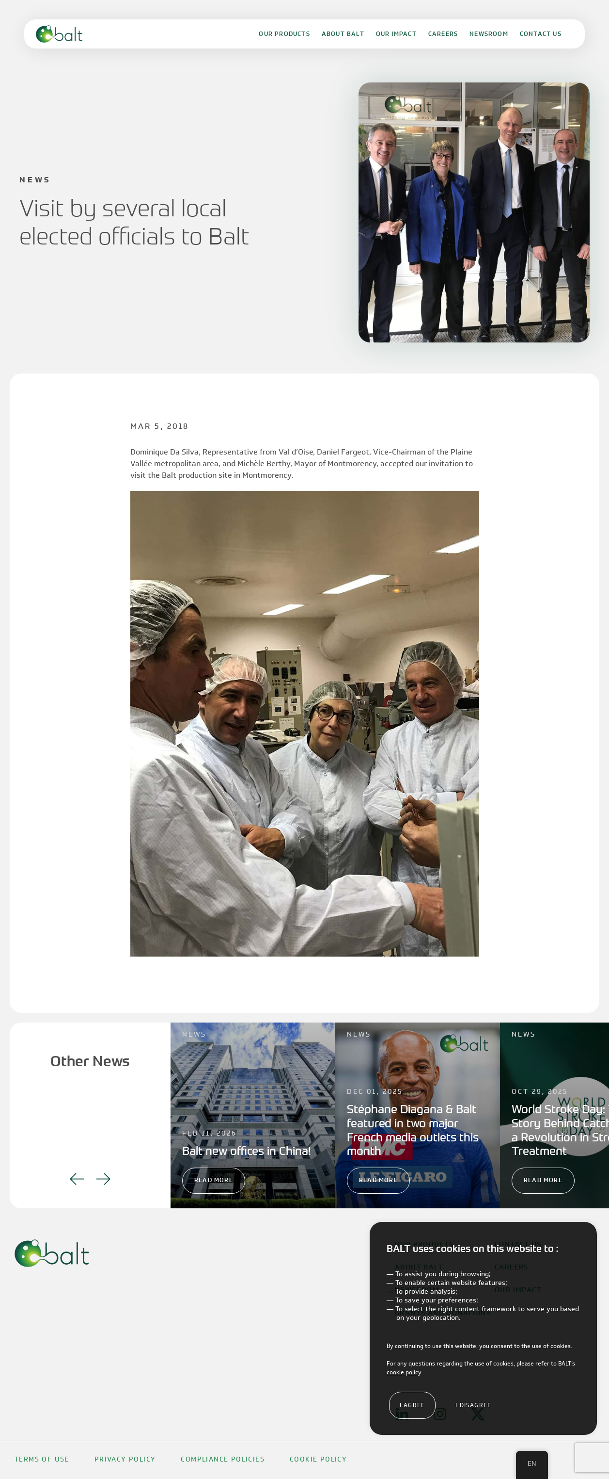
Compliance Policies (223, 1459)
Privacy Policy (125, 1459)
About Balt (343, 34)
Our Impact (396, 34)
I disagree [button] (473, 1405)
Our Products (284, 34)
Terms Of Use (42, 1459)
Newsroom (488, 34)
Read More (213, 1180)
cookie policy (404, 1372)
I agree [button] (412, 1405)
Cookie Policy (318, 1459)
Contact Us (541, 34)
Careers (443, 34)
